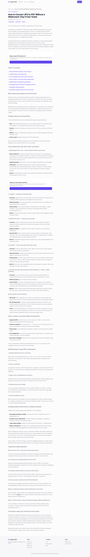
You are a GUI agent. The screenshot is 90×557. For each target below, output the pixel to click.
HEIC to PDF (29, 547)
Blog (12, 9)
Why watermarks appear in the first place (20, 71)
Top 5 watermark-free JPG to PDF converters (21, 76)
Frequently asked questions (17, 87)
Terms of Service (68, 543)
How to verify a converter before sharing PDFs (22, 79)
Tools (25, 1)
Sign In (79, 1)
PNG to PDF (29, 543)
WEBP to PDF (29, 545)
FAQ (47, 541)
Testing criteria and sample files (18, 74)
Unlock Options (31, 1)
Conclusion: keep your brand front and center (21, 89)
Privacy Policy (67, 541)
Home (9, 9)
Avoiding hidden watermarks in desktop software (22, 84)
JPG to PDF (20, 1)
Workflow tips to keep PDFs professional (20, 82)
